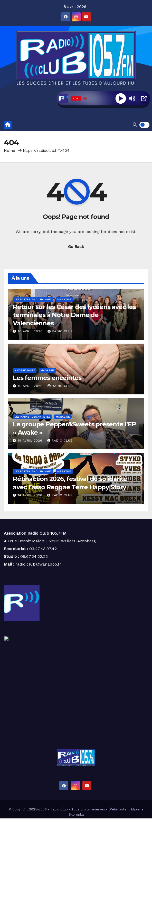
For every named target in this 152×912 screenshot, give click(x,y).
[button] (135, 124)
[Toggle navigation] (72, 124)
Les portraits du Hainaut (33, 299)
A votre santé (24, 370)
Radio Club (60, 331)
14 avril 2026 (31, 495)
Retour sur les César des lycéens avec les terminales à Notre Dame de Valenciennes (74, 315)
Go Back (76, 246)
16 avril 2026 (31, 331)
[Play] (120, 98)
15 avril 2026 (31, 440)
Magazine (64, 299)
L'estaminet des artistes (32, 416)
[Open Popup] (144, 98)
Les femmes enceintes (47, 378)
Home (9, 150)
